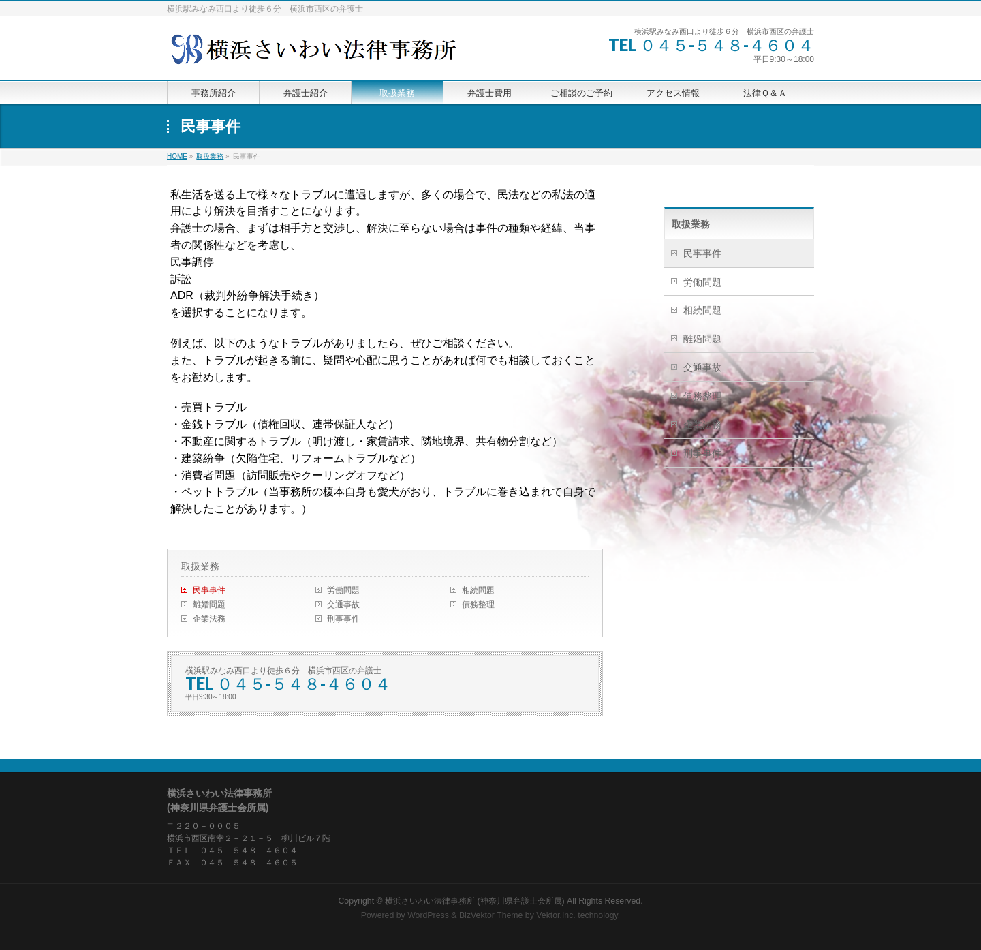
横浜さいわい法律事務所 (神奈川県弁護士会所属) (475, 901)
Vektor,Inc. (556, 915)
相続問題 (478, 590)
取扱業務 (200, 567)
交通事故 (343, 604)
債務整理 (478, 604)
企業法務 (209, 619)
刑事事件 (343, 619)
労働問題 (343, 590)
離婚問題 (209, 604)
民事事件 (209, 590)
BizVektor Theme (491, 915)
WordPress (428, 915)
